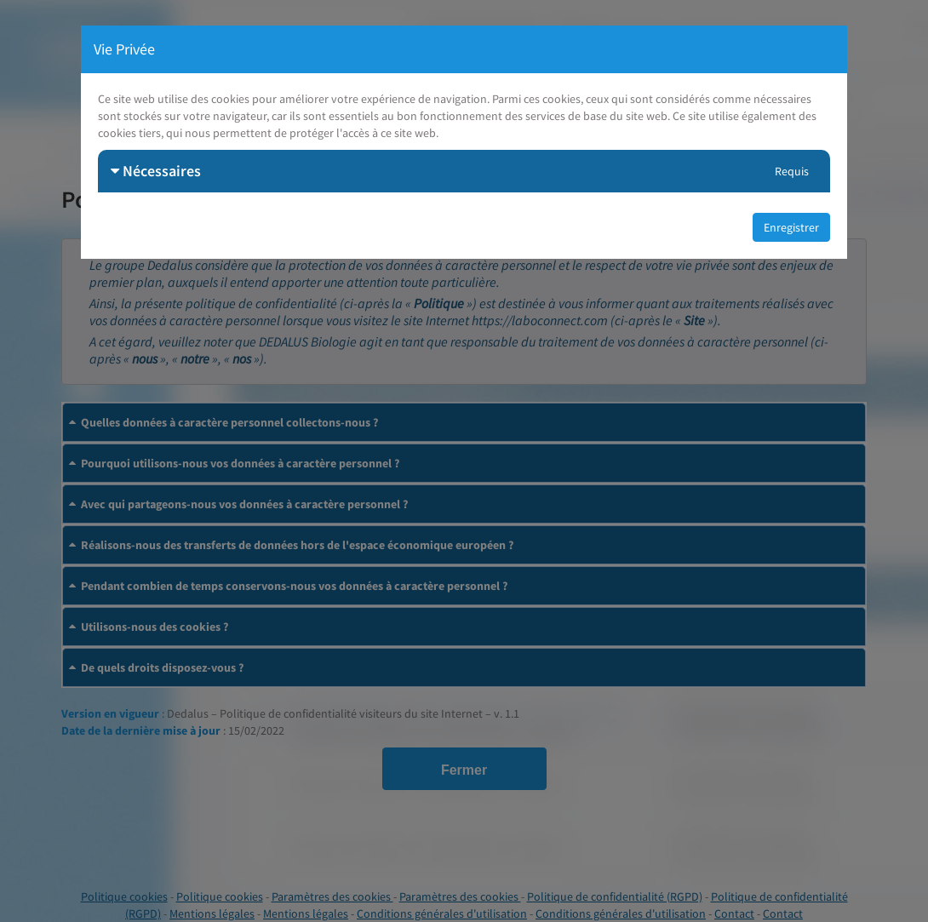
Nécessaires (156, 170)
